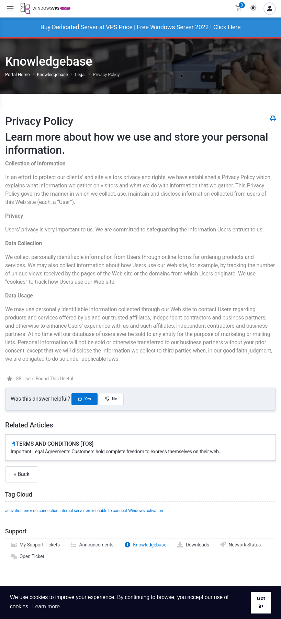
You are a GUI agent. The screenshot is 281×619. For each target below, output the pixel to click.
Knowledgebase (52, 74)
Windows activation (145, 510)
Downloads (193, 545)
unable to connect (111, 510)
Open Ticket (27, 556)
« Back (22, 474)
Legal (80, 74)
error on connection (41, 510)
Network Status (240, 545)
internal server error (76, 510)
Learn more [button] (46, 606)
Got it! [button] (261, 602)
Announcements (92, 545)
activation (14, 510)
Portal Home (17, 74)
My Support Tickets (35, 545)
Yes (84, 399)
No (111, 399)
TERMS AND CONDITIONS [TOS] (140, 448)
